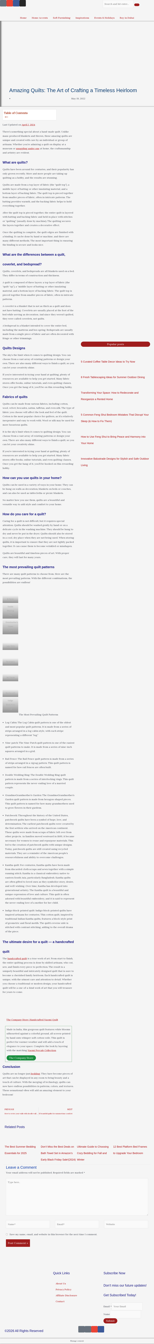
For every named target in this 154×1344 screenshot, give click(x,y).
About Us (61, 1283)
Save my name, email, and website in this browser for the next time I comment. (53, 1234)
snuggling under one (28, 148)
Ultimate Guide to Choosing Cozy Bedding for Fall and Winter (93, 1153)
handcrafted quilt (17, 958)
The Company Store (21, 1057)
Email (107, 1306)
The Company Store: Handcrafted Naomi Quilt (32, 1019)
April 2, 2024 (29, 124)
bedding (35, 1073)
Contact (60, 1301)
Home (23, 17)
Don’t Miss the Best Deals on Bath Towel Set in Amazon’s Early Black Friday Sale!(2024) (58, 1153)
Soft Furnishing (61, 17)
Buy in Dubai (127, 17)
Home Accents (40, 17)
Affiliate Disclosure (66, 1295)
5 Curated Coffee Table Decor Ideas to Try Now (108, 361)
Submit (110, 1321)
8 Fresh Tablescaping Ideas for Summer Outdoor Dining (113, 377)
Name (106, 1314)
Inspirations (82, 17)
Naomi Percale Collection (42, 1050)
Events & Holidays (104, 17)
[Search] (136, 4)
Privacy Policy (64, 1289)
